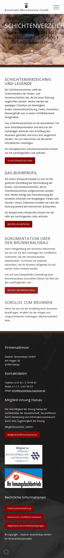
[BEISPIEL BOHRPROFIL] (18, 230)
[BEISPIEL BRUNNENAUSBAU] (21, 303)
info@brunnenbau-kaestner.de (28, 390)
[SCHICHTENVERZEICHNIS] (20, 166)
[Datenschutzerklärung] (19, 508)
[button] (6, 552)
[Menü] (54, 7)
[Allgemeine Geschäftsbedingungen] (26, 525)
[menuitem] (54, 7)
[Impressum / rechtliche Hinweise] (24, 517)
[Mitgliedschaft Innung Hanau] (22, 434)
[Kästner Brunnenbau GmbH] (26, 7)
